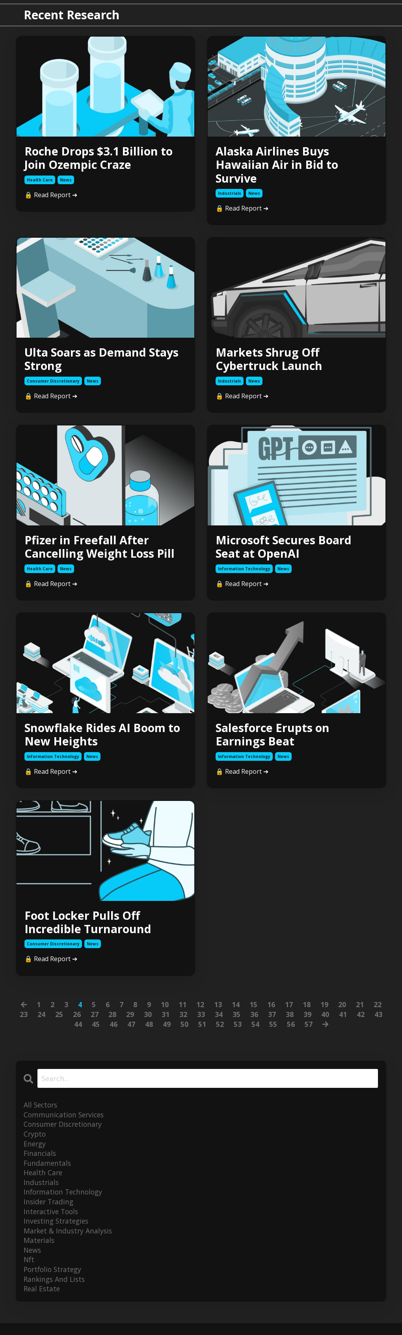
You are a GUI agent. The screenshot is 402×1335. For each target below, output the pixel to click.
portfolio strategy (54, 1280)
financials (40, 1161)
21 (360, 1011)
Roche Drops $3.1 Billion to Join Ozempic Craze (101, 158)
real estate (42, 1300)
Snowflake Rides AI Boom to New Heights (98, 739)
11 (182, 1011)
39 (307, 1021)
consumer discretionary (53, 384)
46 (113, 1031)
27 (95, 1021)
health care (40, 181)
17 (289, 1011)
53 (237, 1031)
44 (78, 1031)
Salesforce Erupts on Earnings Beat (275, 739)
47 (131, 1031)
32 (183, 1021)
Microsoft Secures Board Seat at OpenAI (286, 550)
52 (219, 1031)
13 (218, 1011)
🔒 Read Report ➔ (50, 196)
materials (40, 1250)
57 (308, 1031)
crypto (35, 1141)
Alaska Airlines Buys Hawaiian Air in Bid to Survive (279, 165)
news (66, 181)
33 (201, 1021)
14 (236, 1011)
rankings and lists (55, 1290)
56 (290, 1031)
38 (290, 1021)
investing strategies (58, 1230)
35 (236, 1021)
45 (95, 1031)
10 (165, 1011)
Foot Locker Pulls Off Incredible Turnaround (89, 928)
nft (29, 1270)
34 (219, 1021)
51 (202, 1031)
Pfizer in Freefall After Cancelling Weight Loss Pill (101, 550)
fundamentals (48, 1171)
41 (343, 1021)
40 (325, 1021)
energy (35, 1151)
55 (273, 1031)
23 (24, 1021)
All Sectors (42, 1112)
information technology (244, 573)
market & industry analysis (69, 1240)
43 (378, 1021)
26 (77, 1021)
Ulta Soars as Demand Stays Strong (105, 362)
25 (59, 1021)
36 (254, 1021)
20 (342, 1011)
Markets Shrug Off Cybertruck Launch (270, 362)
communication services (65, 1121)
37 (272, 1021)
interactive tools (52, 1221)
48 (149, 1031)
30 (148, 1021)
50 (184, 1031)
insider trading (50, 1211)
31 (165, 1021)
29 (130, 1021)
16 (271, 1011)
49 (166, 1031)
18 (307, 1011)
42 (361, 1021)
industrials (229, 195)
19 (324, 1011)
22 (378, 1011)
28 (112, 1021)
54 (255, 1031)
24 (41, 1021)
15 (253, 1011)
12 (200, 1011)
